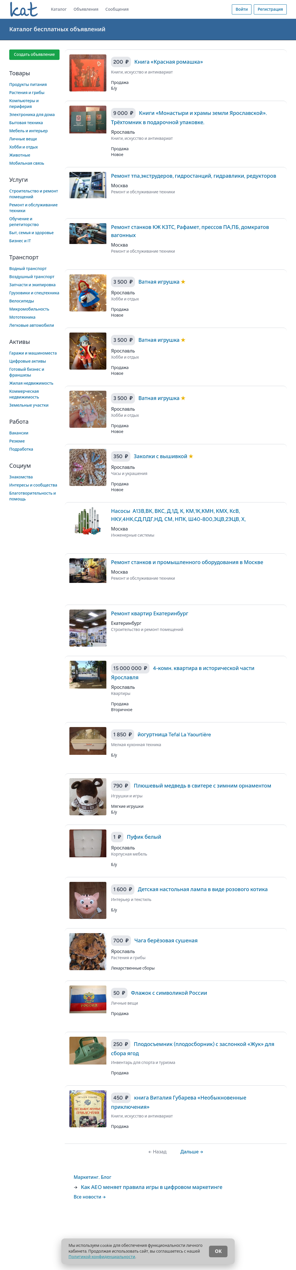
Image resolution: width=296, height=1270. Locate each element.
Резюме (17, 441)
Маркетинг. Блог (92, 1177)
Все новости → (90, 1197)
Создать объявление (34, 54)
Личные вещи (23, 139)
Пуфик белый (144, 837)
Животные (19, 155)
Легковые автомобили (31, 325)
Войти (242, 9)
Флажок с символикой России (169, 993)
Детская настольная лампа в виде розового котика (203, 889)
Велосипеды (21, 301)
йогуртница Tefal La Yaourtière (174, 734)
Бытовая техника (26, 122)
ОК (218, 1251)
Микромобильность (29, 309)
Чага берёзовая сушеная (166, 940)
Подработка (21, 449)
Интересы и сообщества (33, 485)
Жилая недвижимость (31, 383)
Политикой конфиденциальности (102, 1256)
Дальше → (191, 1152)
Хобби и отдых (23, 147)
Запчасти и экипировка (32, 284)
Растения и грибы (27, 92)
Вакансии (18, 433)
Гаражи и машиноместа (33, 353)
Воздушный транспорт (31, 276)
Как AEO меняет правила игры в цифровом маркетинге (152, 1187)
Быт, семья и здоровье (31, 232)
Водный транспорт (28, 268)
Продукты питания (28, 84)
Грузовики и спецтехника (34, 293)
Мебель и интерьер (28, 131)
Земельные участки (29, 405)
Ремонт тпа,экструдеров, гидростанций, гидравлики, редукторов (193, 176)
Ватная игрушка (159, 282)
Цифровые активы (27, 361)
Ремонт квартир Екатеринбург (149, 613)
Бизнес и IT (20, 240)
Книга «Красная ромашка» (168, 62)
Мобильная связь (26, 163)
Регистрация (270, 9)
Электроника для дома (32, 114)
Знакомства (21, 477)
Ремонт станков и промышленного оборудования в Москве (187, 562)
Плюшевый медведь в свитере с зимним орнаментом (202, 786)
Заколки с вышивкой (161, 456)
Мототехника (22, 317)
